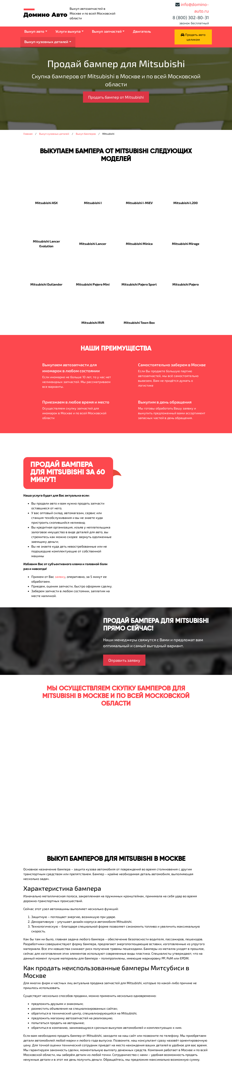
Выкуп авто (34, 31)
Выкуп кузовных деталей (46, 41)
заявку (60, 576)
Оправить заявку (124, 660)
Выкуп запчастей (107, 31)
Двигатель (142, 31)
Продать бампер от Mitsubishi (116, 97)
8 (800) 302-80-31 (191, 17)
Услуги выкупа (68, 31)
